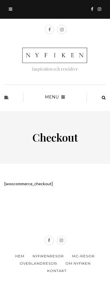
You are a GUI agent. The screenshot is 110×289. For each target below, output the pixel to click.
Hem (19, 256)
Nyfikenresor (48, 256)
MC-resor (83, 256)
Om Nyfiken (78, 263)
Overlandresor (38, 263)
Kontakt (57, 270)
